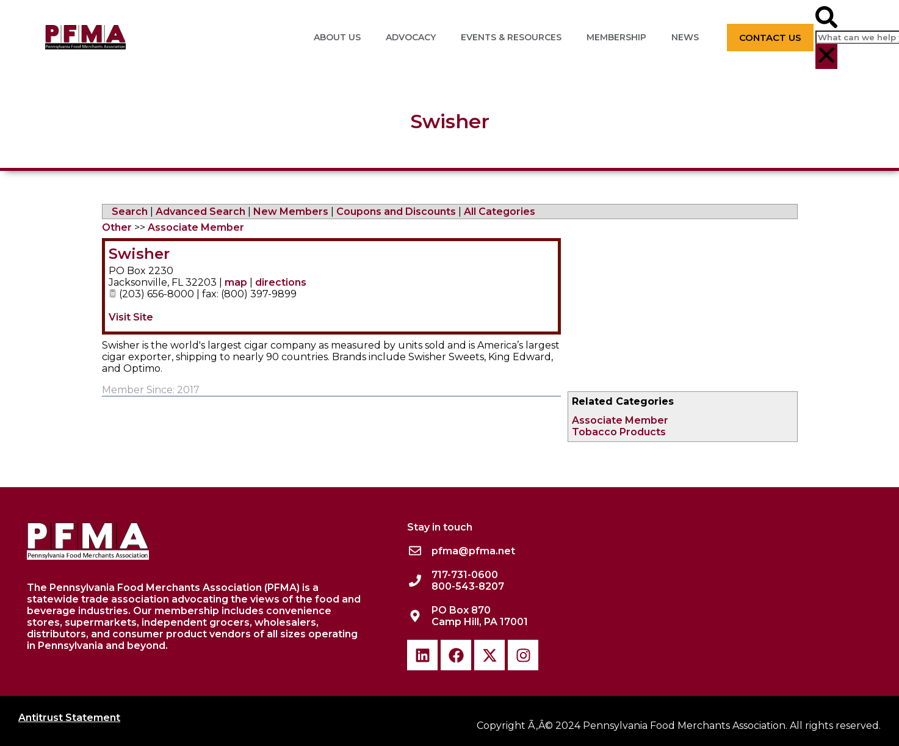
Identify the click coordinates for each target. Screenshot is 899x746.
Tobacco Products (619, 432)
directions (280, 282)
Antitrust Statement (69, 717)
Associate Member (620, 420)
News (685, 37)
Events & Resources (511, 37)
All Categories (499, 211)
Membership (616, 37)
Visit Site (131, 317)
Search (130, 211)
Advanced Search (200, 211)
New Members (290, 211)
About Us (337, 37)
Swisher (139, 254)
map (236, 282)
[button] (826, 18)
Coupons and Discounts (396, 211)
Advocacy (411, 37)
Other (117, 227)
